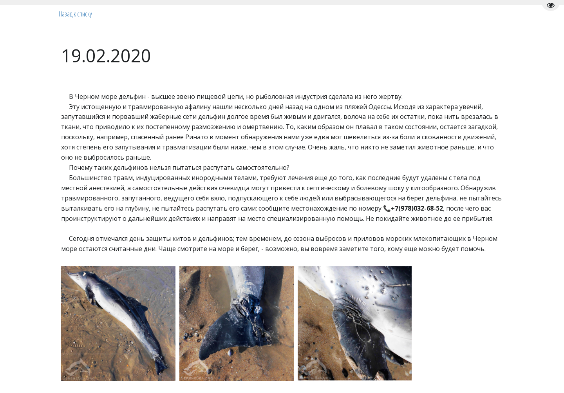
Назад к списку (75, 13)
